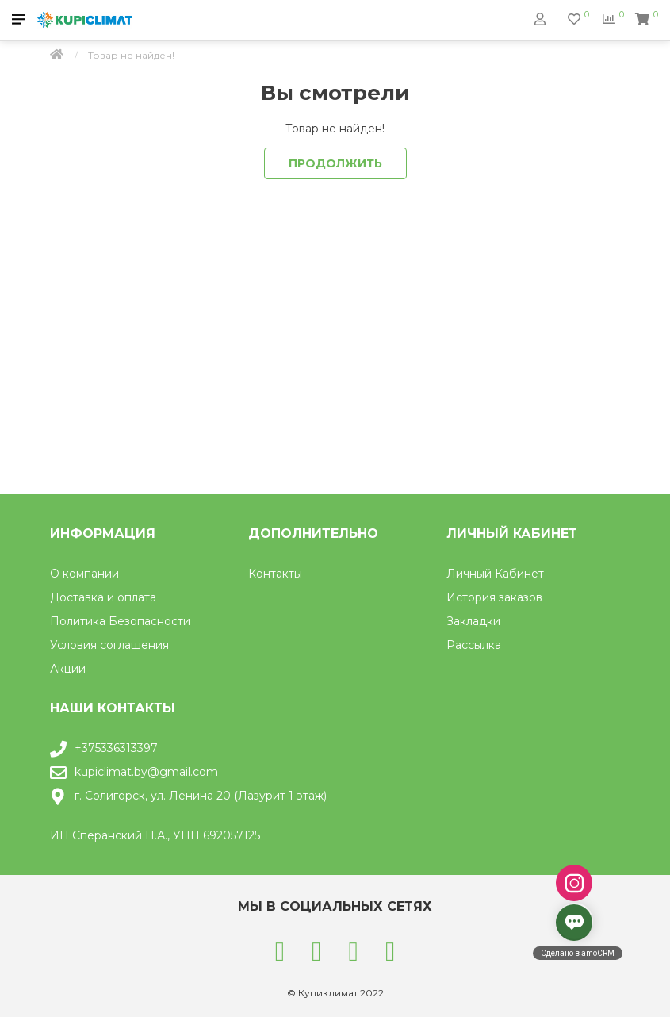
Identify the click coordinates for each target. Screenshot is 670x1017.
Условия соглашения (109, 645)
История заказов (494, 597)
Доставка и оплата (103, 597)
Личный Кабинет (495, 573)
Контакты (275, 573)
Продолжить (335, 163)
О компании (84, 573)
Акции (68, 669)
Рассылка (473, 645)
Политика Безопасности (120, 621)
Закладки (473, 621)
